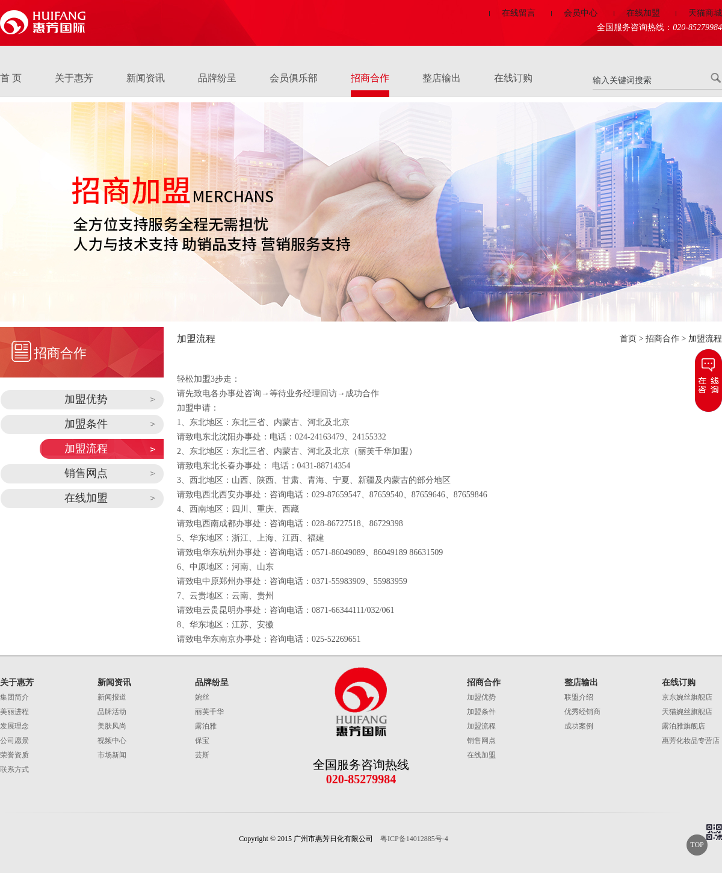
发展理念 (14, 726)
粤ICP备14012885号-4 (414, 838)
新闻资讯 (145, 78)
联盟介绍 (578, 697)
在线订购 (513, 78)
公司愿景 (14, 740)
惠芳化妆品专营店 (691, 740)
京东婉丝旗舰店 (687, 697)
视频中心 (111, 740)
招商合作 (370, 78)
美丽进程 (14, 711)
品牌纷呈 (217, 78)
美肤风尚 (111, 726)
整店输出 (441, 78)
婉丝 (202, 697)
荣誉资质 (14, 755)
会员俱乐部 (294, 78)
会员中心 (580, 12)
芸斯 (202, 755)
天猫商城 (705, 12)
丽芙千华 (209, 711)
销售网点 (86, 473)
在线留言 (518, 12)
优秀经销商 (582, 711)
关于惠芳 (74, 78)
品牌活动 (111, 711)
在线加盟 (643, 12)
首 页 (11, 78)
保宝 (202, 740)
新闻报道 (111, 697)
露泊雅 (206, 726)
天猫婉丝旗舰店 (687, 711)
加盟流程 (86, 449)
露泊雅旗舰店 (683, 726)
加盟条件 (86, 424)
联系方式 (14, 769)
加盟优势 (86, 399)
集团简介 (14, 697)
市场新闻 (111, 755)
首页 (628, 338)
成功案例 (578, 726)
